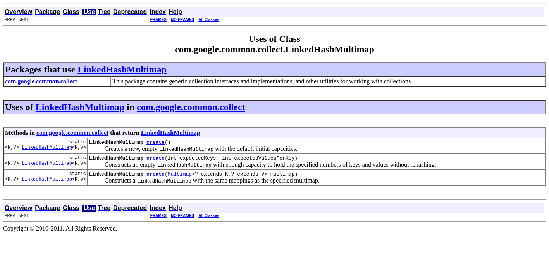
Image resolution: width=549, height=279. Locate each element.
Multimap (180, 177)
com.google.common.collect (191, 107)
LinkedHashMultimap (121, 69)
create (155, 143)
